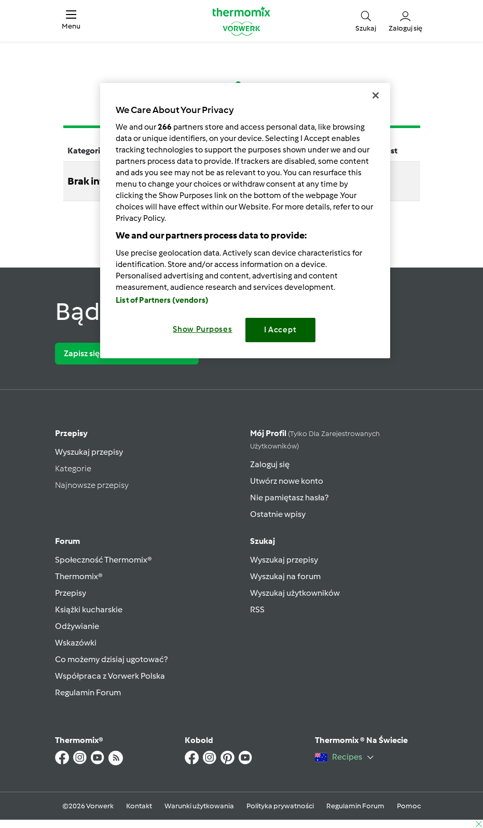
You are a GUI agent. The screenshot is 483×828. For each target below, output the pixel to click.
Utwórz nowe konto (286, 481)
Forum (67, 541)
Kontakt (139, 806)
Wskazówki (75, 643)
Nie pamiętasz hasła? (289, 497)
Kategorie (73, 468)
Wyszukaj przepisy (89, 452)
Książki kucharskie (88, 609)
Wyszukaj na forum (285, 576)
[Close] (375, 95)
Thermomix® (79, 576)
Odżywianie (77, 626)
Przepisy (71, 433)
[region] (245, 220)
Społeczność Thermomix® (103, 560)
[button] (71, 20)
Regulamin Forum (88, 692)
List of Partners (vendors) (162, 300)
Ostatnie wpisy (278, 514)
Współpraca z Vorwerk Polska (110, 676)
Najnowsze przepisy (92, 485)
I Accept (280, 329)
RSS (257, 609)
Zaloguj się (269, 464)
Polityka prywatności (280, 806)
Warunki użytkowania (199, 806)
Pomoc (409, 806)
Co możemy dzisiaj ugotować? (111, 659)
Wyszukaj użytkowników (295, 593)
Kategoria (86, 151)
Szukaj (262, 541)
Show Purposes (202, 329)
